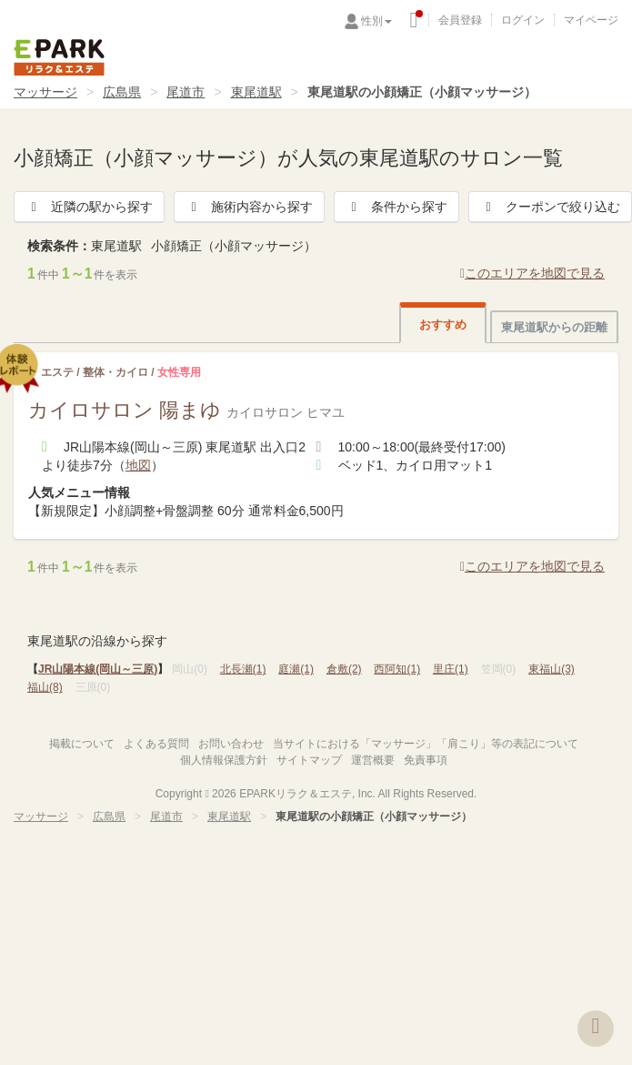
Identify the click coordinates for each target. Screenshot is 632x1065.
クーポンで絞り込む (550, 206)
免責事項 (425, 760)
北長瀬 (243, 669)
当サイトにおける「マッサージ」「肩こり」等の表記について (425, 743)
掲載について (82, 743)
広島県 (122, 92)
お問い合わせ (231, 743)
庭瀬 (296, 669)
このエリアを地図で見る (532, 273)
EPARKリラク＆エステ (59, 57)
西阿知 (397, 669)
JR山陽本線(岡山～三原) (97, 669)
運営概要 (373, 760)
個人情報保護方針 (223, 760)
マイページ (591, 20)
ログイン (523, 20)
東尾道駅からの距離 (554, 327)
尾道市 (185, 92)
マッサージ (45, 92)
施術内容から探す (249, 206)
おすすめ (442, 324)
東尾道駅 (256, 92)
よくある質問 (156, 743)
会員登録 (460, 20)
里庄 (450, 669)
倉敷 (344, 669)
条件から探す (396, 206)
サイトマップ (309, 760)
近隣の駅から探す (89, 206)
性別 (376, 21)
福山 (45, 687)
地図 (138, 465)
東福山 (551, 669)
